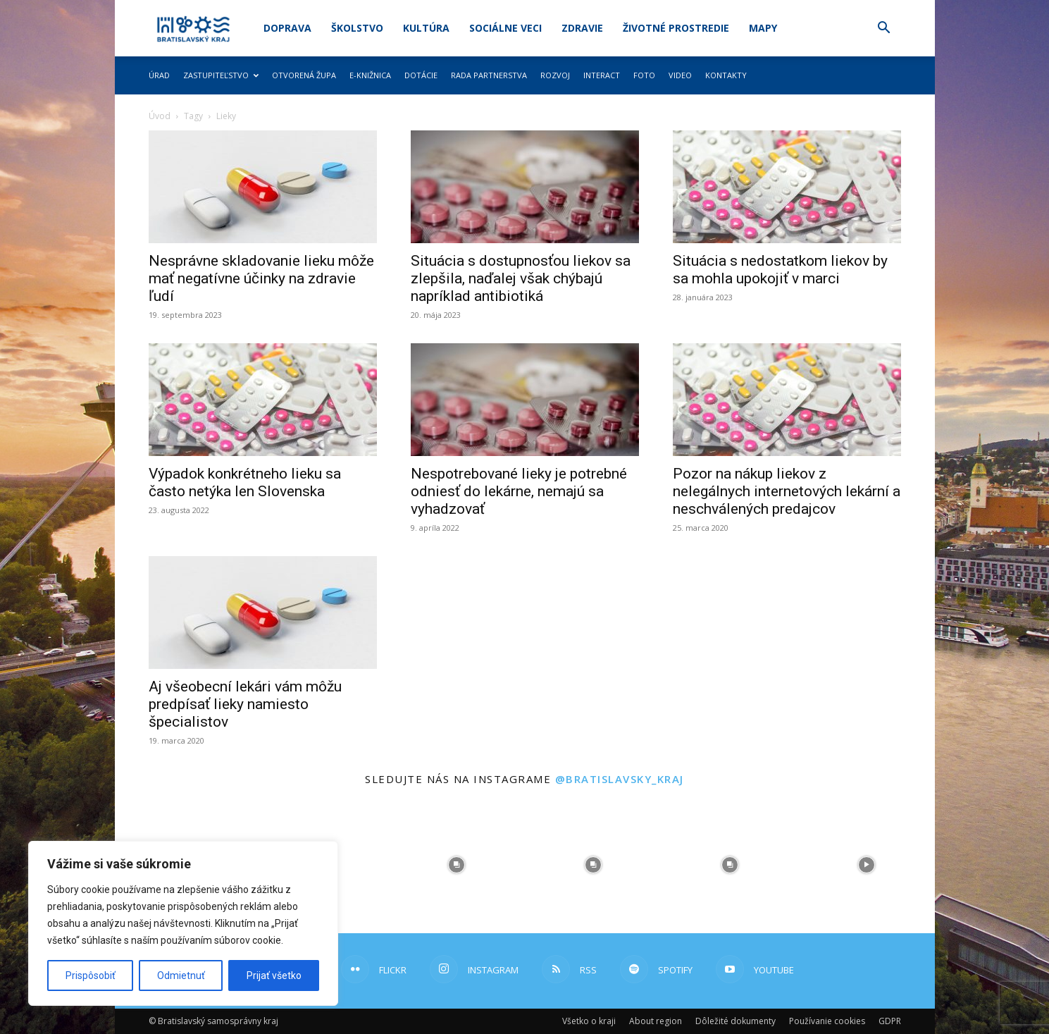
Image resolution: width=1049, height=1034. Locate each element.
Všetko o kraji (589, 1021)
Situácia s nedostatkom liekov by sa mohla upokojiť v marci (780, 269)
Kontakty (726, 75)
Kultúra (426, 28)
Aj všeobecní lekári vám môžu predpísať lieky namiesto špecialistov (245, 704)
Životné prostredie (676, 28)
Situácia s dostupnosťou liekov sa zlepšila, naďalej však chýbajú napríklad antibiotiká (521, 278)
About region (655, 1021)
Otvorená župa (304, 75)
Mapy (763, 28)
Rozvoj (555, 75)
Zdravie (582, 28)
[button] (884, 29)
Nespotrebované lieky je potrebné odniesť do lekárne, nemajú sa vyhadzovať (519, 491)
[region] (183, 923)
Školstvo (357, 28)
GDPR (890, 1021)
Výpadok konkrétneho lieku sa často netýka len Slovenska (245, 482)
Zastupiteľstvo (221, 75)
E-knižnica (370, 75)
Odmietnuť (181, 975)
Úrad (159, 75)
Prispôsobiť (91, 975)
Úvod (159, 116)
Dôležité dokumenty (735, 1021)
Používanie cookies (827, 1021)
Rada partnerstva (489, 75)
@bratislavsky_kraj (619, 779)
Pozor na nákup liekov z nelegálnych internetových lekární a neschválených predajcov (786, 491)
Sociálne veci (505, 28)
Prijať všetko (274, 975)
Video (680, 75)
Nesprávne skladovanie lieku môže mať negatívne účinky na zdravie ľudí (261, 278)
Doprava (287, 28)
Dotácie (420, 75)
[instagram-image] (456, 864)
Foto (644, 75)
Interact (601, 75)
